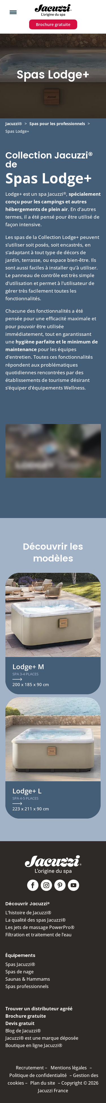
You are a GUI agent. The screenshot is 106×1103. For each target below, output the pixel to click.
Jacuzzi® (13, 123)
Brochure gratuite (53, 24)
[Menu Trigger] (13, 12)
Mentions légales (69, 1068)
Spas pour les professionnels (57, 123)
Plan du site (42, 1083)
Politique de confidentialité (38, 1075)
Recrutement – (31, 1068)
